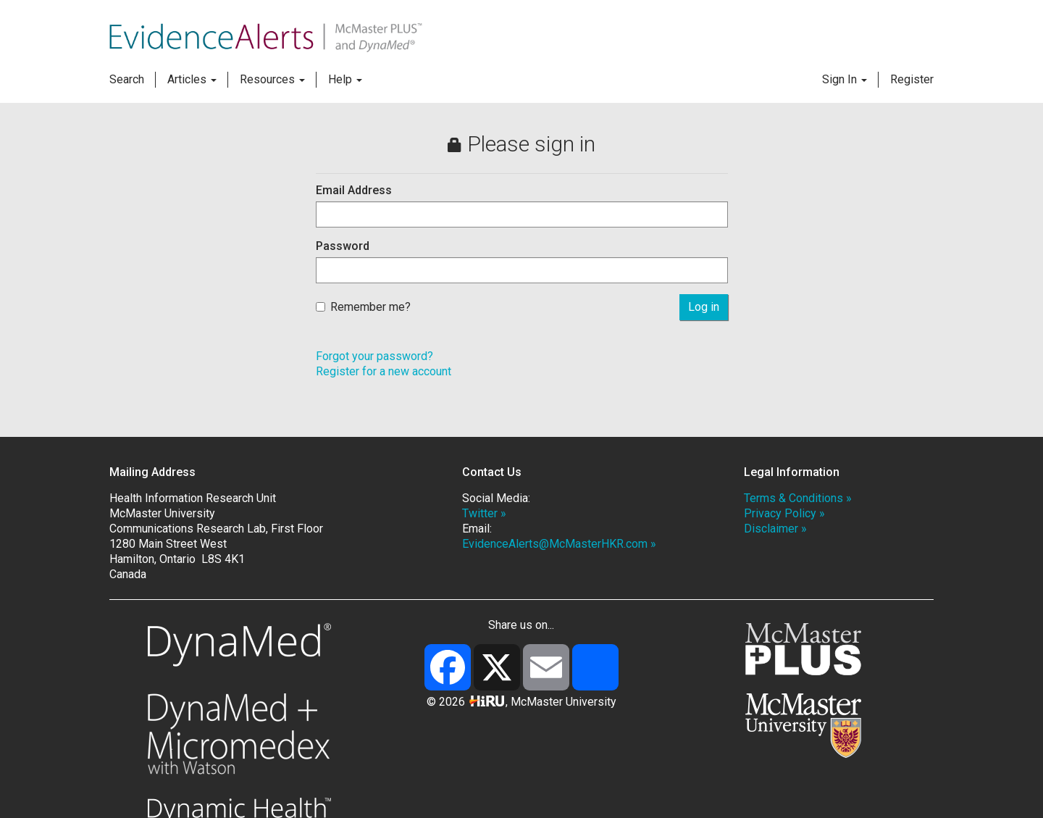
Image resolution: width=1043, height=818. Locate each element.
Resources (272, 79)
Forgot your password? (374, 356)
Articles (192, 79)
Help (345, 79)
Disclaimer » (775, 528)
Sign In (844, 79)
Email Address (354, 190)
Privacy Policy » (784, 513)
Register (912, 79)
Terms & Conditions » (798, 498)
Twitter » (484, 513)
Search (126, 79)
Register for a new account (383, 371)
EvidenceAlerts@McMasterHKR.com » (559, 544)
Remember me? (363, 307)
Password (342, 246)
